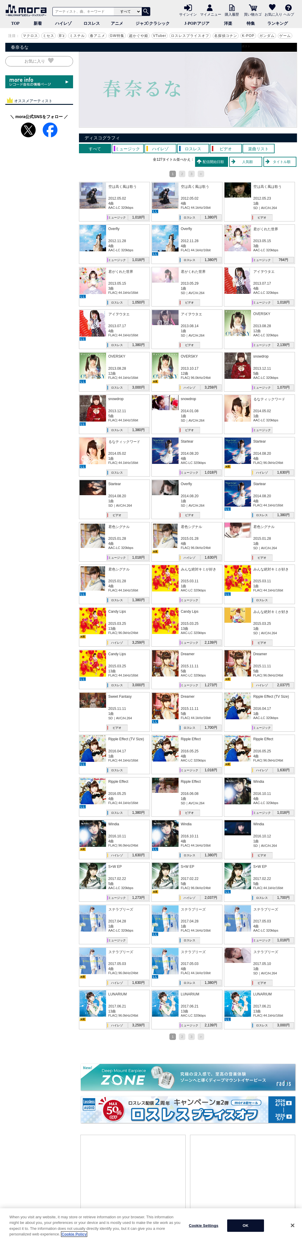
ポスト (246, 46)
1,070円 (283, 387)
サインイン (188, 14)
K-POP (248, 36)
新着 (38, 23)
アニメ (117, 23)
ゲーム (285, 36)
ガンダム (267, 36)
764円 (283, 260)
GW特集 (117, 36)
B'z (62, 36)
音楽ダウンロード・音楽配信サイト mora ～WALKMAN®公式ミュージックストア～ (27, 10)
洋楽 (228, 23)
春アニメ (97, 36)
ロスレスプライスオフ (190, 36)
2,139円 (283, 345)
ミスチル (77, 36)
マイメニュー (210, 14)
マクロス (30, 36)
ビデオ (262, 217)
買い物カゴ (253, 14)
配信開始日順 (213, 162)
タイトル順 (282, 162)
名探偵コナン (225, 36)
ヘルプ (288, 14)
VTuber (159, 36)
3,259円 (210, 387)
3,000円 (138, 387)
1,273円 (210, 685)
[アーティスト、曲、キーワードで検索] (82, 11)
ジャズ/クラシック (153, 23)
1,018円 (138, 217)
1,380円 (210, 217)
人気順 (247, 162)
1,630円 (283, 472)
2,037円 (283, 685)
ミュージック (117, 217)
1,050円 (138, 302)
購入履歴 (232, 14)
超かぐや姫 (138, 36)
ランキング (277, 23)
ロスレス (91, 23)
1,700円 (210, 727)
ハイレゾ (63, 23)
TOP (15, 23)
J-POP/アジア (197, 23)
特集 (251, 23)
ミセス (48, 36)
